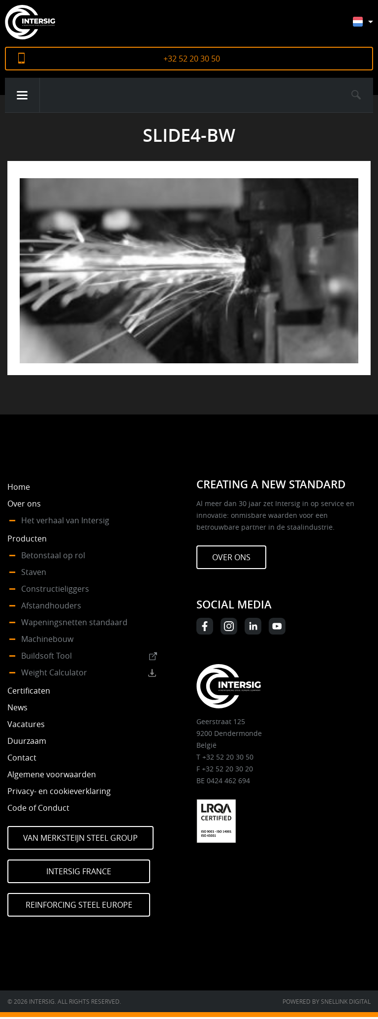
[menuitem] (370, 26)
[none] (363, 24)
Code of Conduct (38, 807)
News (17, 707)
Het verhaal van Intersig (65, 520)
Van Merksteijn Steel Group (80, 837)
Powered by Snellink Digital (327, 1001)
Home (18, 486)
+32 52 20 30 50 (191, 58)
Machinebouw (47, 639)
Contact (21, 757)
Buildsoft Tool (46, 655)
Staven (33, 572)
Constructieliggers (55, 588)
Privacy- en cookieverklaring (59, 791)
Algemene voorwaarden (51, 774)
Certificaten (28, 690)
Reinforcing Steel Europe (79, 904)
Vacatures (26, 724)
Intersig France (78, 871)
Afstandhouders (51, 605)
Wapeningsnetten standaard (74, 622)
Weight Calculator (54, 672)
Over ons (24, 503)
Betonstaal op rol (53, 555)
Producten (27, 538)
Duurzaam (26, 740)
